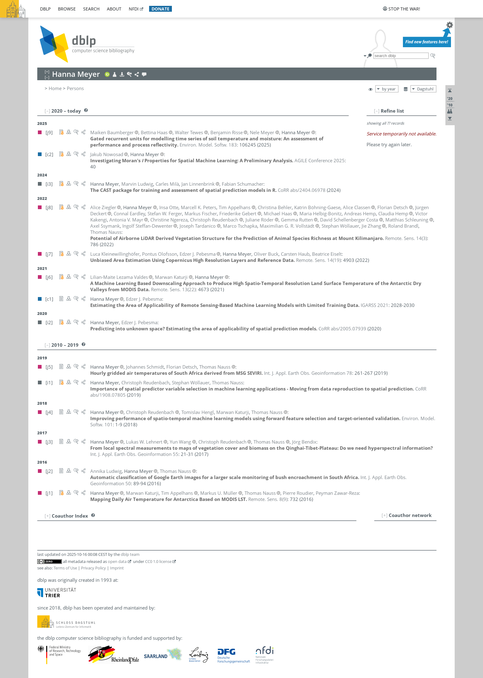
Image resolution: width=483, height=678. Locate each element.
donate (160, 9)
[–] (377, 111)
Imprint (117, 568)
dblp (45, 9)
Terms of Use (65, 568)
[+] (385, 515)
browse (67, 9)
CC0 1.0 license (158, 561)
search (91, 9)
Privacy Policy (93, 568)
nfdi (134, 9)
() (406, 238)
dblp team (130, 554)
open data (117, 561)
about (114, 9)
